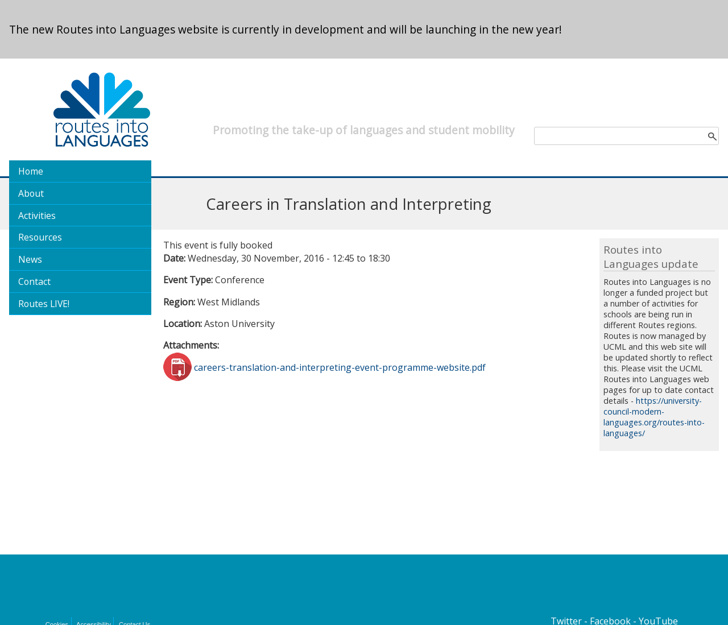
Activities (37, 215)
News (30, 259)
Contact (34, 281)
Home (30, 171)
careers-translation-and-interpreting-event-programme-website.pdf (340, 367)
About (31, 193)
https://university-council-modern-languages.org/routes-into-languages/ (654, 416)
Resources (40, 237)
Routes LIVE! (43, 303)
